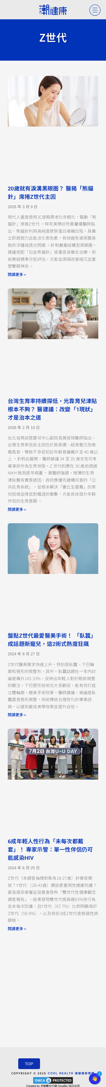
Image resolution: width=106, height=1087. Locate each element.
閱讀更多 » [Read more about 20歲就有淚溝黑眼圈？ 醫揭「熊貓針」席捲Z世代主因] (17, 274)
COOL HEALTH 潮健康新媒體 (71, 1073)
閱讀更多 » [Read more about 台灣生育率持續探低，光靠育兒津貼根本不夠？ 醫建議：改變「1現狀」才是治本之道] (17, 509)
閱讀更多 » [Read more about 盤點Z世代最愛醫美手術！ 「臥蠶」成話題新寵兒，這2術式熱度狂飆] (17, 714)
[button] (94, 1078)
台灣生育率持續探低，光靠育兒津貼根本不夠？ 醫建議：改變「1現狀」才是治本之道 (52, 409)
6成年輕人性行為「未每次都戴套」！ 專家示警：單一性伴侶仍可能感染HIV (50, 849)
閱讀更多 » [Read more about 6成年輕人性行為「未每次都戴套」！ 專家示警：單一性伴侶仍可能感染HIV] (17, 928)
